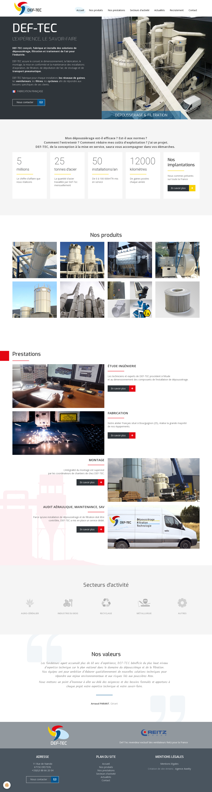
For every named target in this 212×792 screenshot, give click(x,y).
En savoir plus (183, 188)
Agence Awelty (183, 768)
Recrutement (177, 10)
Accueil (106, 763)
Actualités (159, 10)
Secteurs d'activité (139, 10)
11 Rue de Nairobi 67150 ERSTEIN (42, 765)
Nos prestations (116, 10)
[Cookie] (7, 785)
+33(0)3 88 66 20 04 (42, 770)
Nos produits (96, 10)
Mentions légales (169, 763)
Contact (193, 10)
